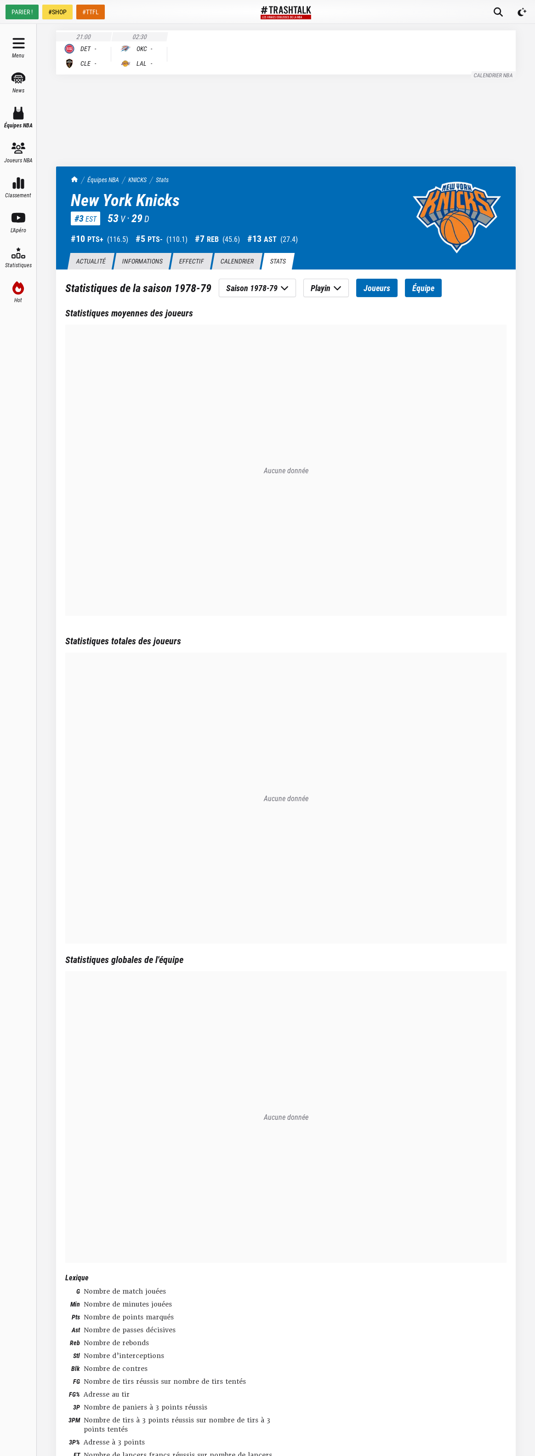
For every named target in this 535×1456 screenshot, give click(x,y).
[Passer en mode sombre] (522, 12)
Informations (142, 261)
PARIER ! (22, 11)
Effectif (191, 261)
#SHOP (57, 11)
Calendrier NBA (493, 75)
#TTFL (90, 11)
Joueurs (377, 287)
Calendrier (237, 261)
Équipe (423, 287)
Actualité (90, 261)
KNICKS (137, 179)
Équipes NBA (103, 179)
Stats (162, 179)
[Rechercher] (498, 12)
